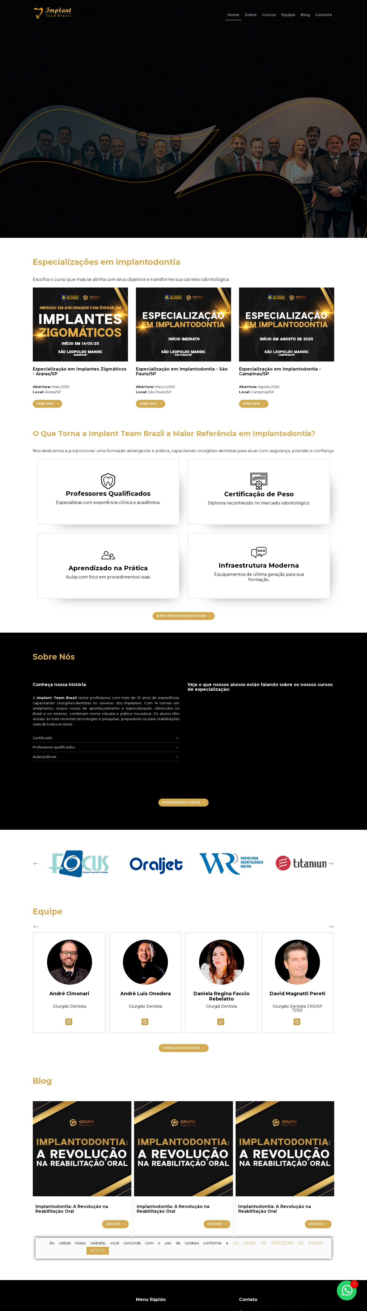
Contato (323, 14)
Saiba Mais (39, 403)
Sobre (251, 14)
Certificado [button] (42, 738)
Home (233, 14)
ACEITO (97, 1250)
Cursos (269, 14)
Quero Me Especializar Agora (181, 616)
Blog (305, 14)
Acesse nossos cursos (181, 802)
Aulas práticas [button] (44, 756)
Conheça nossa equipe (181, 1048)
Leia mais (113, 1224)
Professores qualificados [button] (54, 747)
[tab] (106, 737)
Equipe (288, 14)
